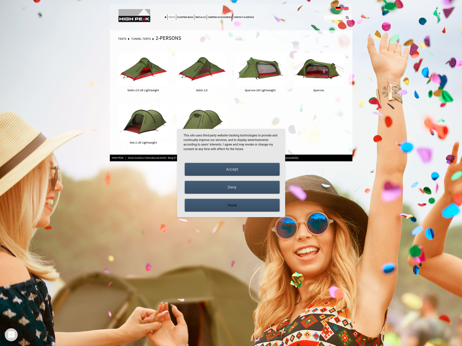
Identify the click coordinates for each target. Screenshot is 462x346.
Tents (171, 17)
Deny (232, 187)
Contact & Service (243, 17)
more (232, 205)
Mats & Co (200, 17)
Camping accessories (220, 17)
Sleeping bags (185, 17)
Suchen (347, 17)
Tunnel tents (141, 39)
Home (165, 17)
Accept (232, 169)
